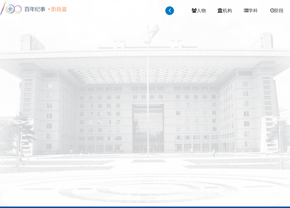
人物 (199, 10)
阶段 (277, 10)
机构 (224, 10)
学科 (251, 10)
